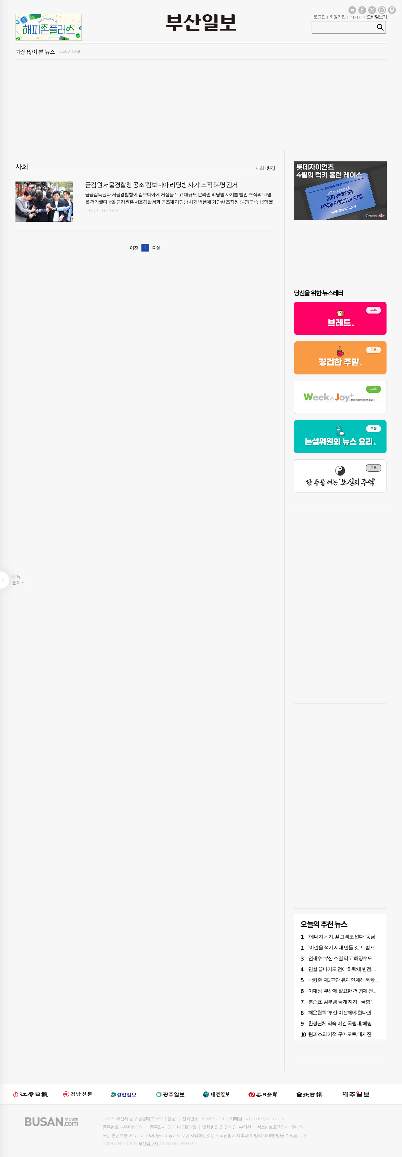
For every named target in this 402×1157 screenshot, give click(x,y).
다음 (156, 247)
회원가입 (338, 17)
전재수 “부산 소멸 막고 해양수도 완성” (345, 958)
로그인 (319, 17)
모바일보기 (377, 17)
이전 (134, 247)
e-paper (356, 17)
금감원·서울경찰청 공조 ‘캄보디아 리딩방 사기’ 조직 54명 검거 (161, 184)
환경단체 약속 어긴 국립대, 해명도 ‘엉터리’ (349, 1023)
